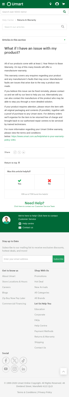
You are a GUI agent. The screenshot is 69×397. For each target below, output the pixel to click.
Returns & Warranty (26, 20)
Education (39, 309)
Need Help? (34, 203)
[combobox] (34, 11)
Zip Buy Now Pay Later (13, 298)
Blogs (5, 292)
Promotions (40, 276)
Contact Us (40, 347)
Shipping (39, 342)
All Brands (39, 298)
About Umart (8, 276)
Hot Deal (38, 281)
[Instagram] (15, 371)
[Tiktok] (24, 363)
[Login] (57, 4)
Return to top (12, 162)
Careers (6, 287)
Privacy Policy (45, 392)
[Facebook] (6, 363)
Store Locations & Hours (14, 281)
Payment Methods (43, 331)
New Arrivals (41, 287)
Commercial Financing (14, 303)
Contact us (28, 227)
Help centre (28, 223)
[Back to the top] (63, 371)
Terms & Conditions (26, 392)
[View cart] (63, 4)
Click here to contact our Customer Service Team (34, 206)
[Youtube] (6, 371)
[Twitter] (15, 363)
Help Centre (40, 325)
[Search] (64, 12)
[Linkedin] (24, 371)
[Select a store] (50, 4)
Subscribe (58, 258)
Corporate (39, 314)
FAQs (37, 320)
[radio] (19, 182)
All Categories (41, 292)
